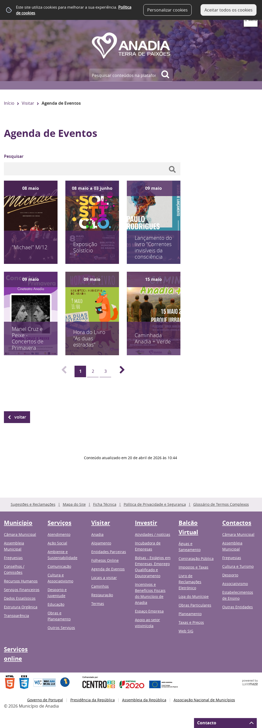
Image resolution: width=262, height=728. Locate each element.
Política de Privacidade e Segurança (155, 504)
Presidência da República (92, 699)
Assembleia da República (144, 699)
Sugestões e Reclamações (33, 504)
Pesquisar (14, 156)
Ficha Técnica (104, 504)
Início (9, 103)
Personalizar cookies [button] (167, 10)
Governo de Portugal (45, 699)
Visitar (28, 103)
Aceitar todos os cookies (228, 10)
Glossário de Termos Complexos (221, 504)
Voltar (20, 417)
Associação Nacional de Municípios (204, 699)
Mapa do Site (74, 504)
